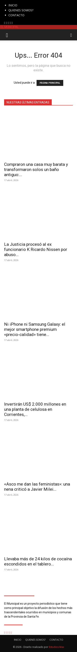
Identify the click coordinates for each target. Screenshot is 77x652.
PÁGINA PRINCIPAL (50, 83)
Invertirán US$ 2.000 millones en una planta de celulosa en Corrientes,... (35, 409)
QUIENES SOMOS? (20, 10)
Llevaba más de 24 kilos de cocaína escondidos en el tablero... (38, 561)
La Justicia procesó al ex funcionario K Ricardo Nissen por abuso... (35, 249)
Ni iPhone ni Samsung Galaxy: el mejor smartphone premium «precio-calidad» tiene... (34, 329)
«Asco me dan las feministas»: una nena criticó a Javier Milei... (37, 487)
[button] (7, 34)
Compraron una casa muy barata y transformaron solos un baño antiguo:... (36, 169)
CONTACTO (16, 15)
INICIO (12, 5)
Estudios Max (56, 647)
